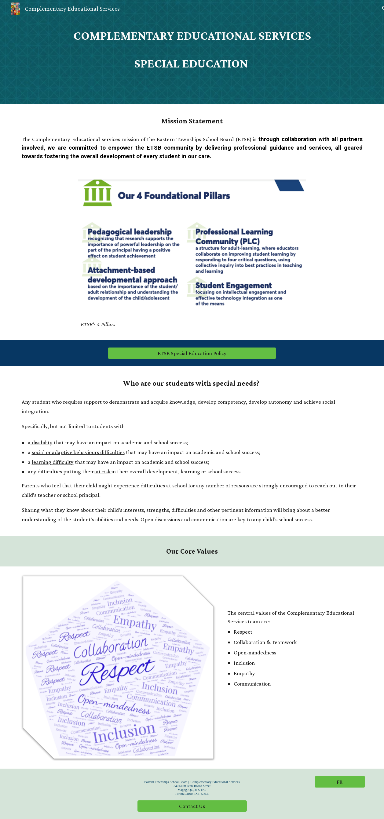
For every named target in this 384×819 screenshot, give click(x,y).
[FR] (340, 782)
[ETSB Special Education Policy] (192, 353)
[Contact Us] (192, 806)
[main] (192, 35)
